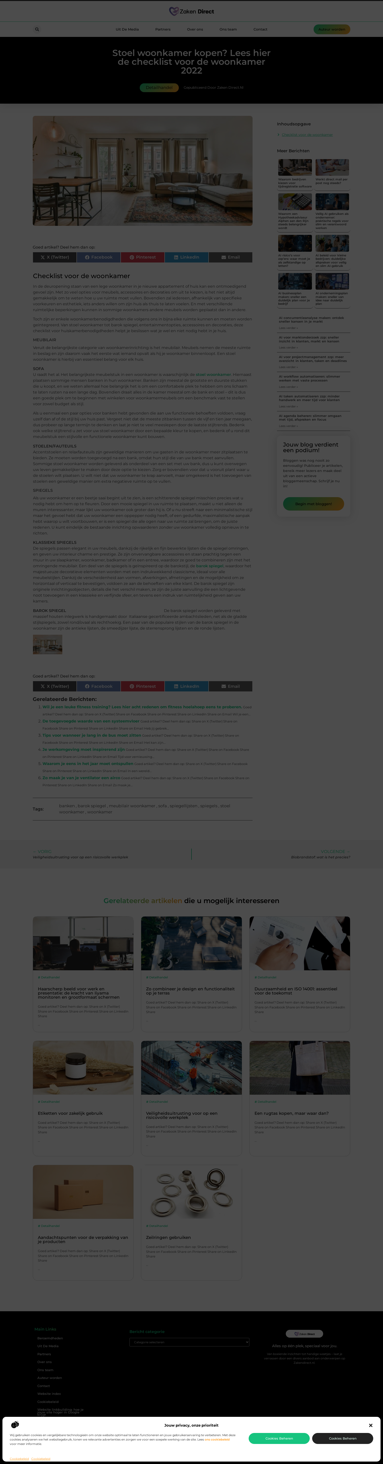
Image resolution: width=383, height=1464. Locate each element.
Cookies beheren (279, 1438)
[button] (370, 1425)
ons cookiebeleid (217, 1439)
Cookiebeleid (19, 1459)
